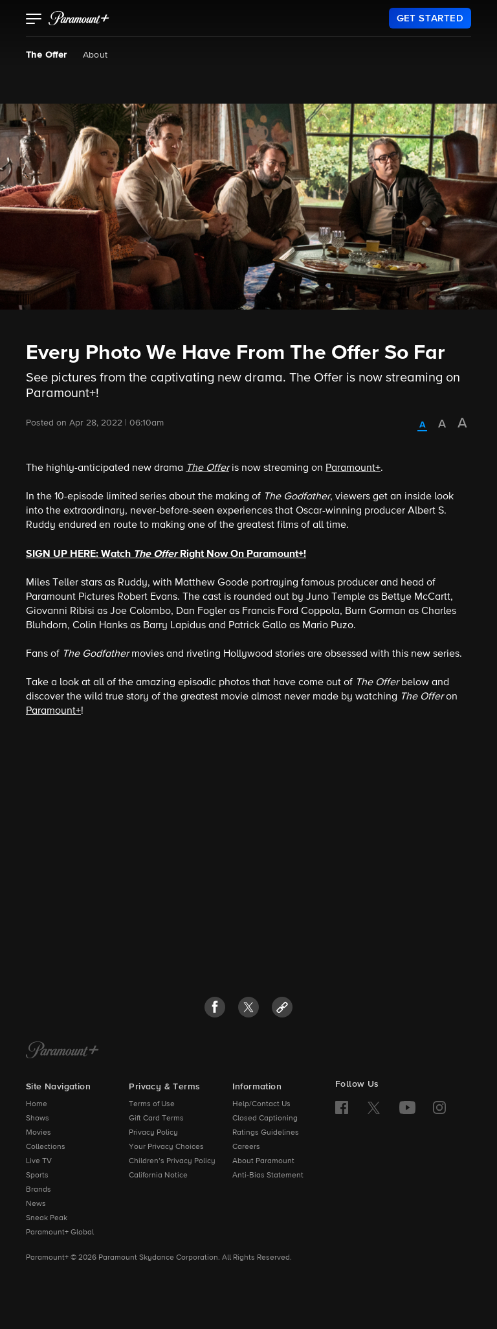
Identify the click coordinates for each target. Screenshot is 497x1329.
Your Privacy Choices (166, 1147)
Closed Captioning (265, 1118)
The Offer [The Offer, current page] (46, 55)
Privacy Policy (153, 1133)
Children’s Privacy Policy (172, 1161)
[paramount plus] (79, 18)
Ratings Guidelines (265, 1133)
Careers (246, 1147)
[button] (34, 20)
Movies (38, 1133)
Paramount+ (353, 468)
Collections (45, 1147)
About (95, 55)
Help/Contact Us (261, 1104)
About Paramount (263, 1161)
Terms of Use (152, 1104)
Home (36, 1104)
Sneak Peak (46, 1218)
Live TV (39, 1161)
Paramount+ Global (60, 1232)
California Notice (158, 1175)
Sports (37, 1175)
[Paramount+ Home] (62, 1051)
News (36, 1204)
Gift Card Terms (156, 1118)
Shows (37, 1118)
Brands (38, 1190)
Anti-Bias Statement (268, 1175)
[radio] (422, 425)
